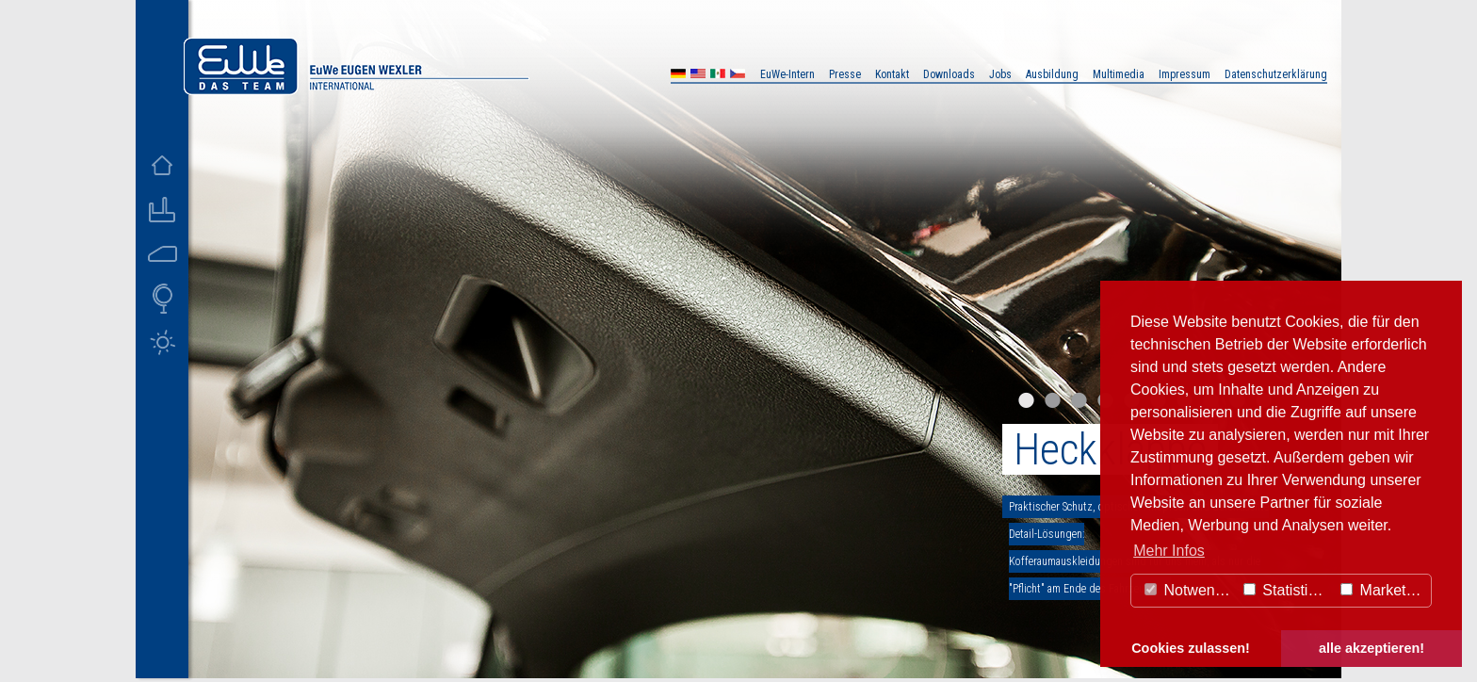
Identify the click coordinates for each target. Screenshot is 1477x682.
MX (717, 76)
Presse (845, 74)
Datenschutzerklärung (1276, 74)
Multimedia (1118, 74)
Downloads (949, 74)
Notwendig (1189, 590)
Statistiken (1287, 590)
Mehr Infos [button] (1169, 551)
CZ (737, 76)
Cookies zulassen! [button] (1190, 648)
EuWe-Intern (787, 74)
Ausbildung (1052, 74)
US (698, 76)
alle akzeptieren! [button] (1371, 648)
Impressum (1184, 74)
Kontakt (892, 74)
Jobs (1000, 74)
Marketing (1383, 590)
